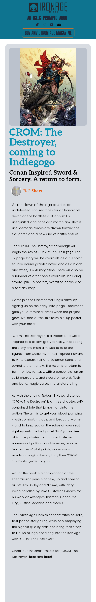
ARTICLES (34, 18)
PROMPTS (50, 18)
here (32, 557)
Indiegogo (65, 252)
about (64, 18)
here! (48, 557)
